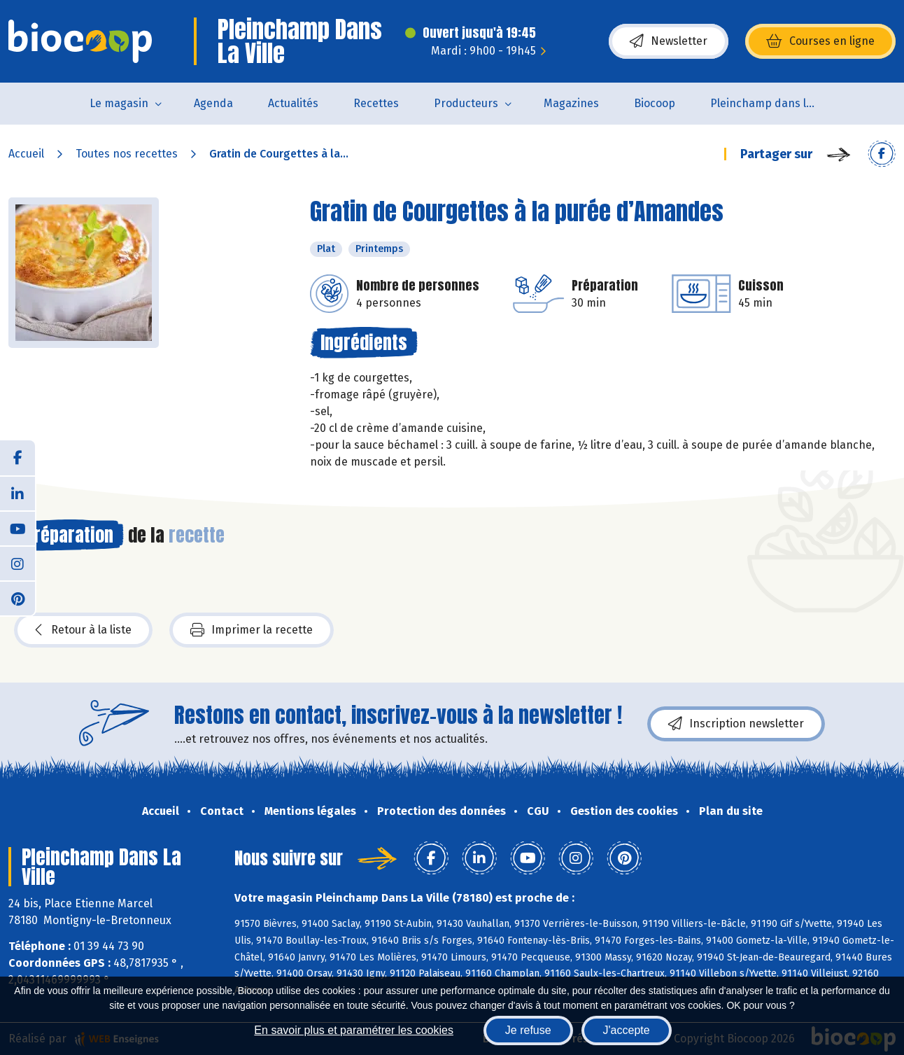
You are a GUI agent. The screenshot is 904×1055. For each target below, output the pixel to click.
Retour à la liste (83, 630)
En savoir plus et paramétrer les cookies (353, 1030)
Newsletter (668, 41)
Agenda (213, 103)
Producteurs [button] (466, 103)
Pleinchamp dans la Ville (771, 103)
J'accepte (626, 1030)
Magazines (571, 103)
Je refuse (528, 1030)
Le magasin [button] (119, 103)
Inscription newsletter (736, 724)
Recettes (376, 103)
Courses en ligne (820, 41)
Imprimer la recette (251, 630)
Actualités (293, 103)
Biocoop (654, 103)
